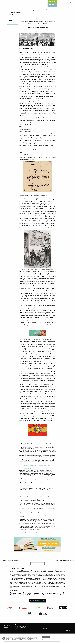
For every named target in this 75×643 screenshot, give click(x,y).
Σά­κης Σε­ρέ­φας (33, 594)
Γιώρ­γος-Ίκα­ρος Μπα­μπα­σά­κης (18, 594)
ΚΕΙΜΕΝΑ (21, 4)
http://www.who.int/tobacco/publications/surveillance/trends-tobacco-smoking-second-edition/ (34, 465)
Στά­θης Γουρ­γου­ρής (36, 592)
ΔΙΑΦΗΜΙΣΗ (44, 626)
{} (11, 14)
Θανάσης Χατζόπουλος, (65, 560)
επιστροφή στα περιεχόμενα (37, 563)
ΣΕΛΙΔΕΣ (65, 1)
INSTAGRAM (35, 626)
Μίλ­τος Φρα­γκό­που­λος (50, 594)
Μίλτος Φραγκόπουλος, (11, 560)
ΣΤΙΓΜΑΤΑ (12, 4)
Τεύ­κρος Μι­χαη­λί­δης (40, 593)
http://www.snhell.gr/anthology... (25, 468)
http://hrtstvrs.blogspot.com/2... (46, 471)
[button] (3, 638)
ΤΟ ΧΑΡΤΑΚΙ (29, 4)
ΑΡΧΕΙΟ (66, 2)
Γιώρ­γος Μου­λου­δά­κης (57, 593)
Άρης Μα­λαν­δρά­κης (23, 593)
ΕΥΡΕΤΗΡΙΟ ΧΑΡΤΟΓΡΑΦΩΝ (62, 4)
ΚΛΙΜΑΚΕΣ (17, 4)
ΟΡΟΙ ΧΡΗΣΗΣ (64, 626)
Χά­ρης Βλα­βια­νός (18, 592)
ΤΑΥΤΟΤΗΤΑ (54, 626)
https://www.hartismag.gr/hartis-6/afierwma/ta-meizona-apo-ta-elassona (41, 532)
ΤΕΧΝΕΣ (25, 4)
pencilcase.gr (67, 630)
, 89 (7, 625)
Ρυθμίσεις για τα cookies (46, 639)
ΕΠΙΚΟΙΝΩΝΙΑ (65, 3)
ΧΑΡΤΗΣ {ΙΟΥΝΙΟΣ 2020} (15, 12)
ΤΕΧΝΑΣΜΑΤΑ (34, 4)
